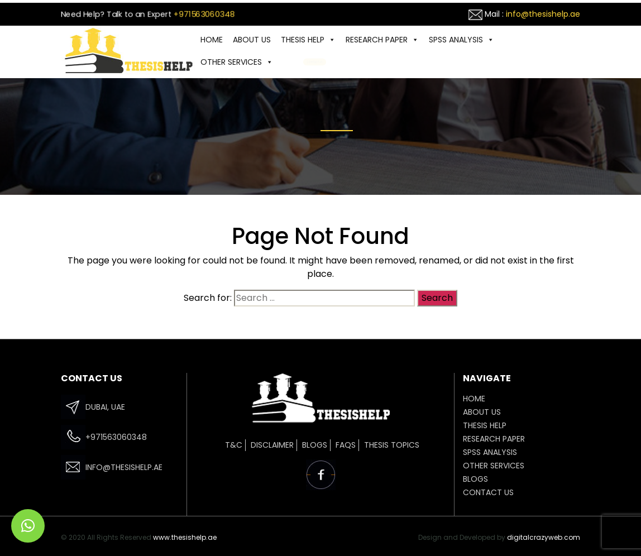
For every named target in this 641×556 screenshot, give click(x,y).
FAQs (346, 444)
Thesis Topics (391, 444)
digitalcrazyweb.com (543, 537)
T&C (233, 444)
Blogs (314, 444)
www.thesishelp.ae (185, 537)
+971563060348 (204, 14)
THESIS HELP (308, 39)
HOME (211, 39)
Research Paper (382, 39)
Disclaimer (272, 444)
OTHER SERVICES (236, 62)
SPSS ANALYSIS (461, 39)
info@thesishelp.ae (543, 14)
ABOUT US (252, 39)
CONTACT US (314, 61)
